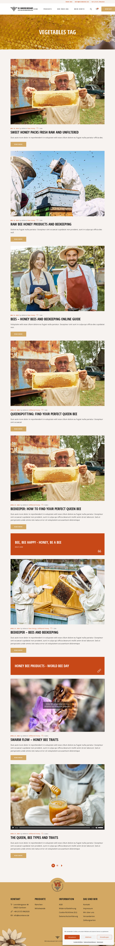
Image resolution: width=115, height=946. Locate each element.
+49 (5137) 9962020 (97, 2)
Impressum (100, 942)
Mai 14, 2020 (15, 128)
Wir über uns (88, 912)
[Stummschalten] (96, 828)
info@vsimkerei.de (82, 2)
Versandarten (89, 916)
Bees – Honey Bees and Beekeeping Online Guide (46, 319)
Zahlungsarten (89, 920)
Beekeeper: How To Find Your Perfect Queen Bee (46, 508)
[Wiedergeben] (13, 828)
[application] (58, 828)
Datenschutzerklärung (90, 942)
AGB (61, 904)
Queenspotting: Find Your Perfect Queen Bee (44, 413)
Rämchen (38, 904)
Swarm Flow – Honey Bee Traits (34, 739)
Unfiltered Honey (34, 410)
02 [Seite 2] (57, 865)
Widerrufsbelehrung (67, 908)
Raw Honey (31, 128)
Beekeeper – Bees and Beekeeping (34, 632)
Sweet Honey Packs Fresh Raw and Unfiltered (45, 132)
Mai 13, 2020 (15, 315)
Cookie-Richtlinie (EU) (68, 912)
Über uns (69, 2)
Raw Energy (32, 628)
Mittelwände (40, 908)
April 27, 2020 (15, 410)
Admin (24, 128)
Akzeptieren (72, 937)
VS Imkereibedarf (50, 941)
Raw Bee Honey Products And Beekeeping (41, 224)
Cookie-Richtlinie (78, 942)
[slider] (54, 827)
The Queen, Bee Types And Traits (34, 837)
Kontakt (86, 904)
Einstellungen (104, 937)
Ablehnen (88, 937)
